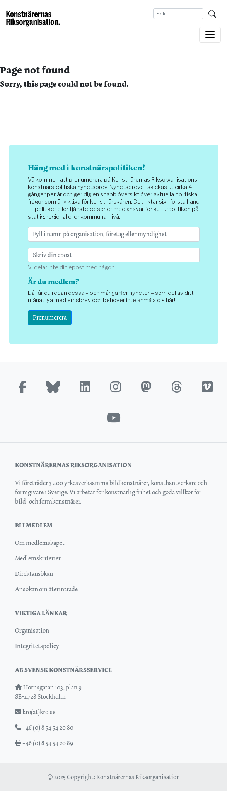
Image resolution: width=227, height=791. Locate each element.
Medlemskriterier (38, 558)
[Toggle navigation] (210, 35)
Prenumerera (50, 317)
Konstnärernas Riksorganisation (138, 777)
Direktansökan (34, 574)
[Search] (178, 13)
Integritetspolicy (37, 646)
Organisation (32, 630)
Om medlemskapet (40, 543)
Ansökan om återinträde (46, 589)
